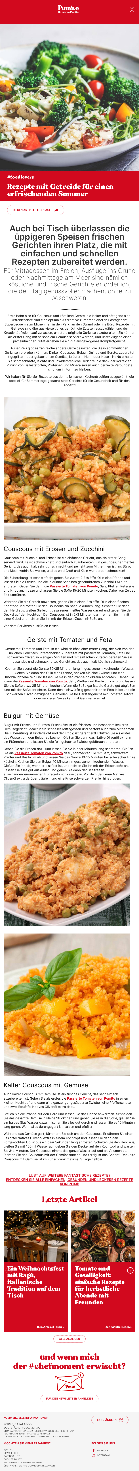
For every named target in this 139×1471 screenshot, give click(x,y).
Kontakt (9, 1449)
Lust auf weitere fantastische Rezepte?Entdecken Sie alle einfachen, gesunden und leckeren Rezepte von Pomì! (69, 1179)
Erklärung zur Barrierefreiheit (23, 1462)
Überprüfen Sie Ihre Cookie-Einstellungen (29, 1465)
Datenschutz (12, 1456)
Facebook (99, 1450)
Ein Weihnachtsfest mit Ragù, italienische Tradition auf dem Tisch (35, 1282)
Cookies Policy (13, 1459)
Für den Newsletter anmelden (69, 1398)
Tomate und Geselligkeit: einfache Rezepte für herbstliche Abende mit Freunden (100, 1285)
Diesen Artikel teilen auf (32, 210)
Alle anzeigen (69, 1339)
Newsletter (11, 1453)
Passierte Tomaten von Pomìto (74, 586)
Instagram (100, 1455)
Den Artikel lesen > (50, 1327)
